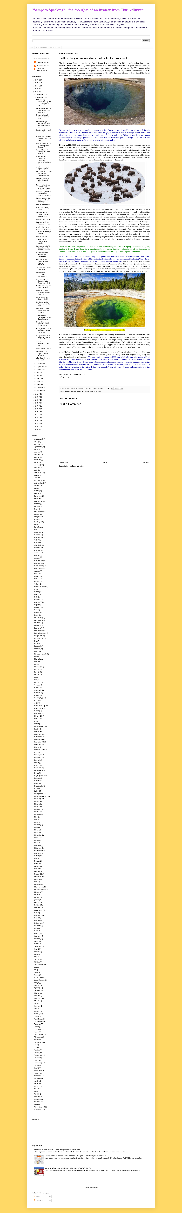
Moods (36, 827)
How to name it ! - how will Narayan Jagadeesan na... (43, 173)
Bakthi (36, 488)
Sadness (37, 936)
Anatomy (37, 455)
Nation (36, 853)
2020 (37, 397)
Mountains (37, 835)
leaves (36, 773)
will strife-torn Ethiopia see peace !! (43, 269)
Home (31, 47)
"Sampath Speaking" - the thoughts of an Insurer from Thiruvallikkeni (88, 10)
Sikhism (37, 962)
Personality (38, 876)
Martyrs (36, 801)
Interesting (38, 742)
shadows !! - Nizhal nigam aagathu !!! (43, 168)
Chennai (37, 548)
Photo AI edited (39, 887)
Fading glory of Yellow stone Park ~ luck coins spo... (43, 330)
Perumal (37, 879)
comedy (37, 558)
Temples (37, 1024)
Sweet (36, 1011)
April (38, 381)
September (40, 367)
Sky (35, 967)
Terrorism (37, 1029)
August (39, 369)
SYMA (36, 1014)
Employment (38, 631)
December (40, 94)
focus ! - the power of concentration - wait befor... (43, 138)
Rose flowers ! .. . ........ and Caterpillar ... (42, 274)
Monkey (37, 825)
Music (36, 843)
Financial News (39, 654)
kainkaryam (38, 755)
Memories (37, 814)
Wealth (36, 1094)
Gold (36, 703)
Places (36, 895)
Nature (36, 856)
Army (36, 475)
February (40, 387)
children (37, 550)
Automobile (38, 483)
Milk (35, 820)
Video (36, 1084)
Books (36, 514)
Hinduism (37, 713)
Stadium (37, 993)
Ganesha (37, 693)
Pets (35, 882)
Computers (38, 563)
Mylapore (37, 845)
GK (83, 391)
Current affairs (39, 586)
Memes (36, 812)
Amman (37, 452)
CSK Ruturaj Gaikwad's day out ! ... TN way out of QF (43, 102)
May (38, 378)
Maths (36, 804)
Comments (38, 1200)
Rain (36, 918)
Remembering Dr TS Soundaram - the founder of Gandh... (43, 248)
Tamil (36, 1016)
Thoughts (37, 1042)
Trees (36, 1060)
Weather (37, 1096)
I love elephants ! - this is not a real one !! (42, 117)
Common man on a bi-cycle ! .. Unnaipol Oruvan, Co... (43, 214)
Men (35, 817)
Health (36, 711)
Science (37, 946)
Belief (36, 498)
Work (36, 1104)
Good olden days (40, 706)
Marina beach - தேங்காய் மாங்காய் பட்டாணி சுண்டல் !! (43, 160)
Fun (35, 680)
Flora (36, 664)
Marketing (37, 799)
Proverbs (37, 908)
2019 (37, 400)
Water (91, 391)
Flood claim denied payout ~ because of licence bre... (43, 324)
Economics (38, 618)
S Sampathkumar (43, 62)
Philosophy (38, 884)
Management (38, 794)
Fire (35, 656)
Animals (37, 465)
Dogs (36, 605)
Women (37, 1102)
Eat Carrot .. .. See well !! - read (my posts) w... (42, 310)
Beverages (38, 501)
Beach (36, 491)
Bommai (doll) (39, 511)
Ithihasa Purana (39, 750)
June (38, 375)
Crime (36, 579)
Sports (36, 988)
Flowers (37, 667)
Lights (36, 783)
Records (37, 920)
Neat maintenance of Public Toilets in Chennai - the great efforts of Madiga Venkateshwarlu (75, 1156)
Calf (35, 530)
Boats (36, 509)
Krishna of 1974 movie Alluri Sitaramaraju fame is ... (43, 231)
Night (36, 858)
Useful (36, 1068)
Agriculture (38, 447)
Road (36, 931)
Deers (36, 594)
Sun (35, 1008)
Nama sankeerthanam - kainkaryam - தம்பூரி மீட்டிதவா (43, 187)
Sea (35, 949)
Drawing (37, 612)
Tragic (36, 1053)
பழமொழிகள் (39, 1109)
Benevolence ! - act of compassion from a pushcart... (43, 110)
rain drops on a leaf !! (43, 348)
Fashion (37, 646)
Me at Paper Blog (55, 47)
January (39, 390)
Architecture (38, 473)
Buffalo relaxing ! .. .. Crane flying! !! (43, 298)
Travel (36, 1058)
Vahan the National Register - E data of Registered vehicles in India (57, 1150)
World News (97, 391)
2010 (37, 427)
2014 (37, 415)
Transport (37, 1055)
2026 (37, 80)
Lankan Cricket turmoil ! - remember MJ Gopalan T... (43, 145)
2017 (37, 406)
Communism (38, 561)
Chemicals (38, 545)
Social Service (39, 980)
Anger (36, 462)
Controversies (39, 568)
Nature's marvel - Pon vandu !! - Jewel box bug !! (43, 200)
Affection (37, 444)
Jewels (36, 752)
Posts (37, 1197)
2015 (37, 412)
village (36, 1086)
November (40, 97)
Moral (36, 833)
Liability (36, 781)
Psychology (38, 910)
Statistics (37, 998)
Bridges (37, 517)
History (36, 716)
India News (38, 726)
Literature (37, 786)
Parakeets (37, 869)
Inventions (37, 744)
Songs (36, 983)
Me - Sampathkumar (42, 47)
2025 (37, 83)
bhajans (37, 504)
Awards (36, 486)
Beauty (36, 493)
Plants (36, 897)
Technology (38, 1021)
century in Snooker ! (43, 205)
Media (36, 807)
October (39, 364)
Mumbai (37, 840)
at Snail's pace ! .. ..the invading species (42, 241)
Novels (36, 861)
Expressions (38, 638)
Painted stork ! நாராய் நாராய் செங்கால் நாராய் (43, 132)
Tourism (37, 1050)
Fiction (36, 651)
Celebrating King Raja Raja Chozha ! (43, 287)
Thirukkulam (38, 1034)
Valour (36, 1073)
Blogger (95, 1187)
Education (37, 620)
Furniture (37, 682)
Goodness (37, 708)
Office (36, 863)
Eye (35, 641)
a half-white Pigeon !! (43, 227)
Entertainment (69, 391)
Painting (37, 866)
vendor (36, 1081)
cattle (36, 543)
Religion (37, 923)
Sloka (36, 972)
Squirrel (37, 990)
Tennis (36, 1027)
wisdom (37, 1099)
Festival (37, 649)
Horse (36, 718)
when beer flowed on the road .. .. (43, 359)
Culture (36, 584)
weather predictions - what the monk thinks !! (43, 180)
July (38, 372)
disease (37, 602)
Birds (36, 506)
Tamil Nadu (38, 1019)
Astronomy (38, 480)
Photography (38, 889)
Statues (37, 1001)
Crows (36, 581)
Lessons (37, 778)
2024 (37, 86)
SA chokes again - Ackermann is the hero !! (43, 304)
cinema (36, 553)
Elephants (37, 625)
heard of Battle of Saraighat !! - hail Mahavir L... (43, 152)
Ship (35, 957)
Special (36, 985)
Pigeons (37, 892)
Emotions (37, 628)
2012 (37, 421)
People (87, 391)
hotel (36, 721)
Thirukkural (38, 1037)
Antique (37, 467)
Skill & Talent (38, 964)
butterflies (37, 527)
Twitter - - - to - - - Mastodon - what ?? (42, 343)
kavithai (37, 760)
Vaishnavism (38, 1071)
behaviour (37, 496)
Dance (36, 592)
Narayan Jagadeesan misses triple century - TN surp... (43, 193)
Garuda (36, 695)
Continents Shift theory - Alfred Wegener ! (42, 353)
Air (35, 449)
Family (36, 643)
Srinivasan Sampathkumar (42, 69)
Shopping (37, 959)
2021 (37, 394)
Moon (36, 830)
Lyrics (36, 791)
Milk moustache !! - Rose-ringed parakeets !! (42, 254)
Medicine (37, 809)
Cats (36, 540)
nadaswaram (38, 851)
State (36, 996)
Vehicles (37, 1078)
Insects (36, 731)
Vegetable (37, 1076)
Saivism (37, 939)
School (36, 944)
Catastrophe (38, 537)
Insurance (37, 739)
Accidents (37, 439)
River (36, 928)
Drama (36, 610)
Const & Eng (38, 566)
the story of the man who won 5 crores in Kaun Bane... (43, 337)
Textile (36, 1032)
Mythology (37, 848)
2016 (37, 409)
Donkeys (37, 607)
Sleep (36, 970)
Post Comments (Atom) (76, 466)
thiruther (37, 1040)
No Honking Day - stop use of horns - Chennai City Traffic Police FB (68, 1168)
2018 (37, 403)
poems (36, 900)
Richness (37, 926)
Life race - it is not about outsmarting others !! (43, 292)
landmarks (37, 768)
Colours (37, 555)
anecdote (37, 460)
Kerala (36, 763)
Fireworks (37, 659)
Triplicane (37, 1063)
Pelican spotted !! (42, 236)
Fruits (36, 677)
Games (36, 688)
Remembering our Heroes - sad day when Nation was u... (43, 124)
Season (37, 952)
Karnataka (37, 757)
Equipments (38, 636)
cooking (37, 571)
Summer (37, 1006)
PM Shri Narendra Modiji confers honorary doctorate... (42, 262)
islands (36, 747)
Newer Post (64, 462)
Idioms (36, 724)
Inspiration (37, 734)
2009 (37, 430)
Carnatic (37, 532)
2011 (37, 424)
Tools (36, 1047)
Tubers (36, 1065)
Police (36, 902)
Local (36, 788)
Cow (35, 574)
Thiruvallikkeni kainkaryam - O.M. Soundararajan (43, 317)
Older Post (145, 462)
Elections (37, 623)
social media (38, 977)
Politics (36, 905)
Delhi (36, 597)
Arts (35, 478)
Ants (35, 470)
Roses (36, 933)
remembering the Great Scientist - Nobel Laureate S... (43, 281)
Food (36, 669)
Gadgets (37, 685)
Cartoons (37, 535)
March (39, 384)
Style (36, 1003)
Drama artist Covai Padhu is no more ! (43, 223)
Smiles (36, 975)
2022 (37, 92)
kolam (36, 765)
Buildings (37, 522)
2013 (37, 418)
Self (35, 954)
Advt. (36, 442)
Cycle (36, 589)
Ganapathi (37, 690)
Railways (37, 915)
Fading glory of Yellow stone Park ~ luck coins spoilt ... (94, 58)
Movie (36, 838)
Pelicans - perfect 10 (43, 219)
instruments (38, 737)
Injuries (36, 729)
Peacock (37, 871)
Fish (35, 662)
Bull (35, 524)
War (35, 1089)
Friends (36, 675)
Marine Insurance (40, 796)
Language (37, 770)
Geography (77, 391)
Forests (36, 672)
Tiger (36, 1045)
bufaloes (37, 519)
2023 (37, 89)
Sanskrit (37, 941)
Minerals (37, 822)
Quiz (36, 913)
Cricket (36, 576)
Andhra (36, 457)
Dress (36, 615)
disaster (37, 599)
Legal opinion (38, 776)
